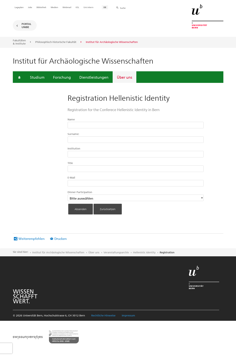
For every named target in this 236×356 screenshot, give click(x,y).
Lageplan (19, 7)
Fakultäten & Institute (19, 42)
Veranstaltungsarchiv (116, 252)
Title (70, 163)
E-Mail (71, 177)
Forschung (62, 77)
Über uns (124, 77)
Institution (74, 148)
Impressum (128, 315)
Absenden (81, 209)
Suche (123, 7)
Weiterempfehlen (31, 238)
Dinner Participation (80, 192)
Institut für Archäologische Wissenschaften (58, 252)
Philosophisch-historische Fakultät (55, 42)
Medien (54, 7)
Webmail (66, 7)
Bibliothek (41, 7)
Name (71, 119)
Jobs (30, 7)
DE (105, 7)
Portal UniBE (26, 25)
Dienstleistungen (93, 77)
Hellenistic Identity (144, 252)
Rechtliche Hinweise (103, 315)
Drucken (60, 238)
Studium (37, 77)
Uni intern (88, 7)
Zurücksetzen (107, 209)
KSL (77, 7)
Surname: (73, 134)
